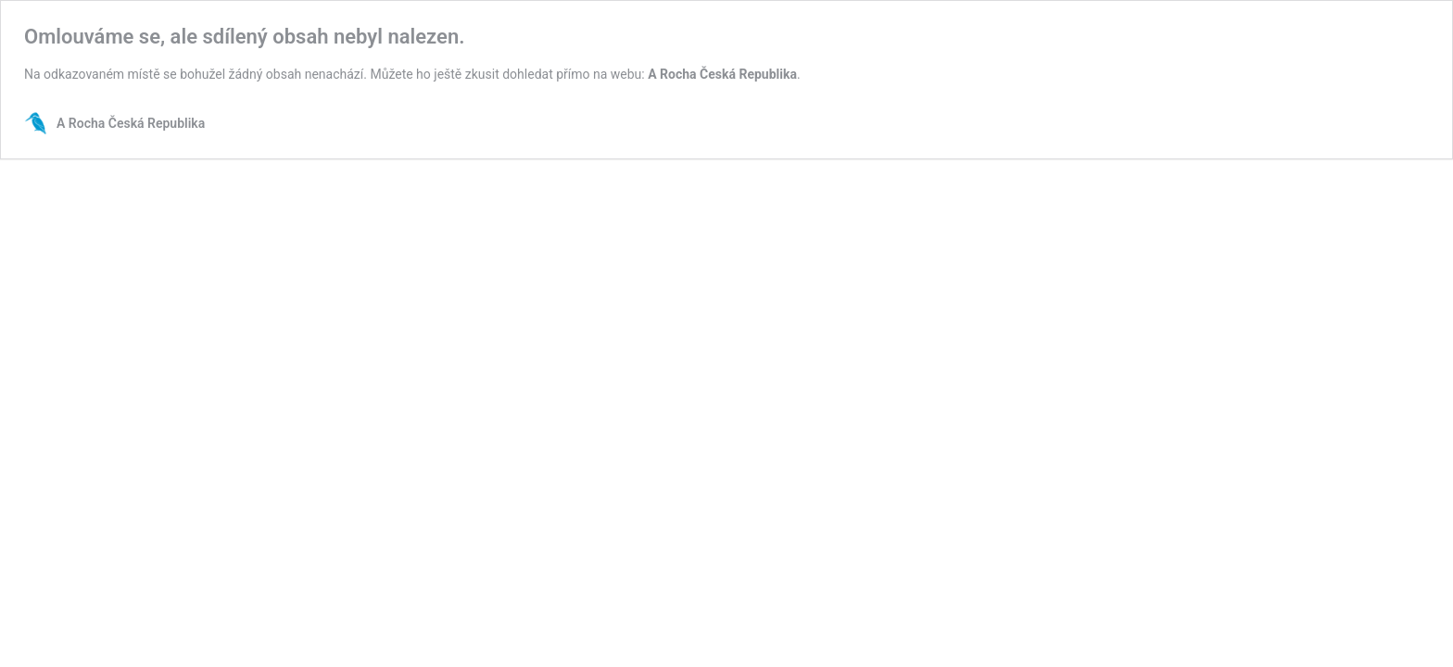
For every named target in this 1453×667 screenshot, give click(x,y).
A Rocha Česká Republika (722, 74)
